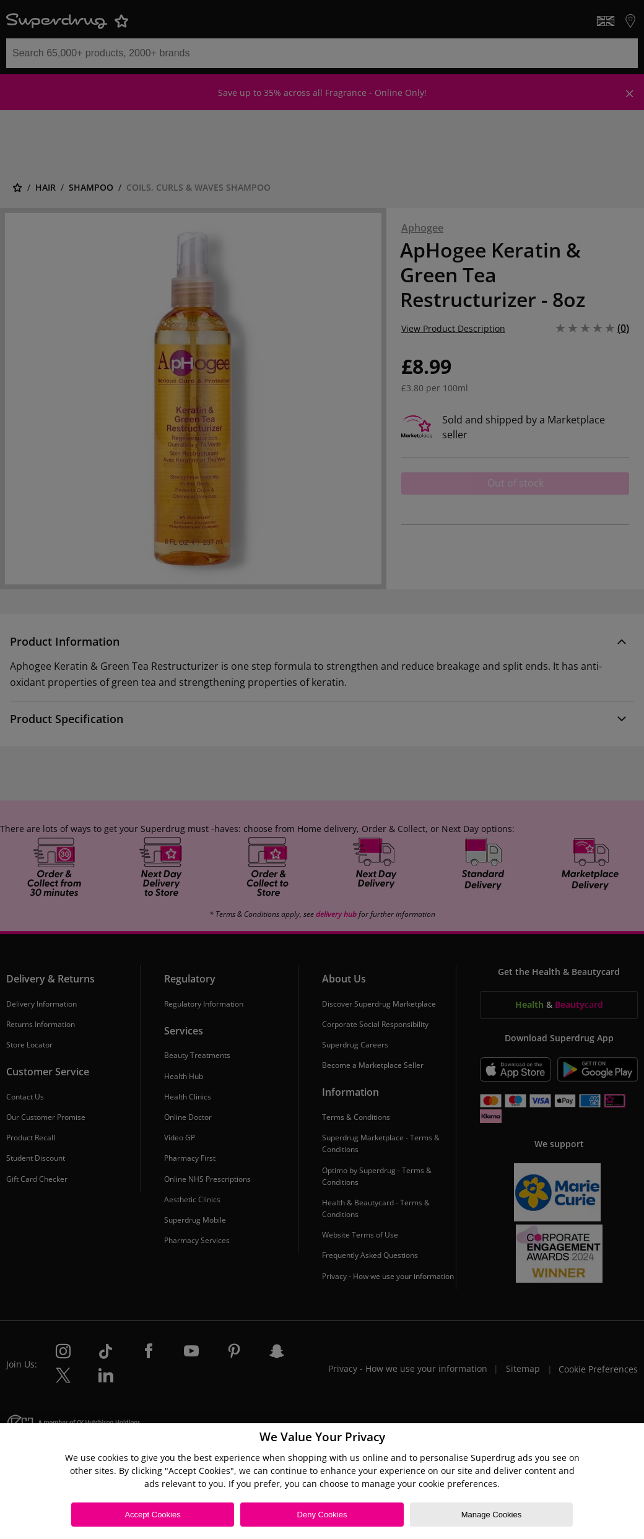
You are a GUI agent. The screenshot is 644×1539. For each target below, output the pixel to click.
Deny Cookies (322, 1514)
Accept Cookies (152, 1514)
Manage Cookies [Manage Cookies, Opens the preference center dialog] (491, 1514)
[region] (322, 1481)
